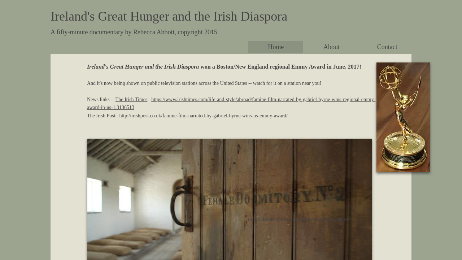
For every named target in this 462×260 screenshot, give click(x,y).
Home (276, 47)
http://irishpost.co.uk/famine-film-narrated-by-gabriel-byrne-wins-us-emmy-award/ (203, 115)
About (331, 47)
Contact (387, 47)
